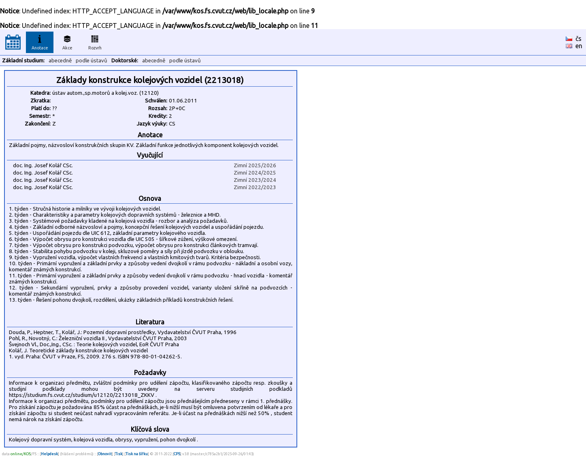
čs (578, 38)
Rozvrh (95, 41)
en (578, 45)
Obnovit (105, 454)
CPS (177, 454)
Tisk (118, 454)
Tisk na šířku (137, 454)
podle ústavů (91, 61)
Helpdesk (49, 454)
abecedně (60, 61)
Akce (67, 41)
